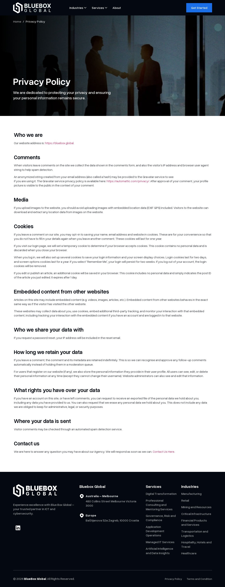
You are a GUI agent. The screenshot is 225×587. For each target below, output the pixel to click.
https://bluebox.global (59, 143)
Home (17, 21)
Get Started (199, 8)
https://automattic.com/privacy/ (128, 181)
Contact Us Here (163, 451)
